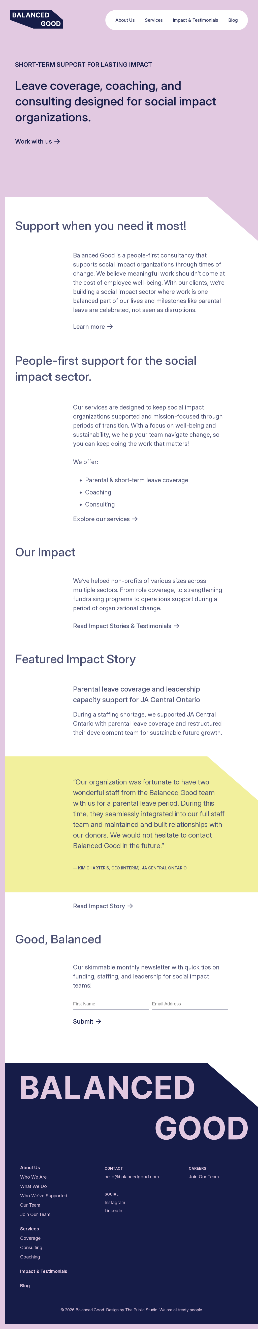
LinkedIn (113, 1210)
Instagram (115, 1202)
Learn (93, 327)
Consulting (31, 1247)
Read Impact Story (103, 907)
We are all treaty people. (181, 1309)
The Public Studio (141, 1309)
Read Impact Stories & (126, 626)
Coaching (30, 1256)
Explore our (105, 520)
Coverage (30, 1238)
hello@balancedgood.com (132, 1176)
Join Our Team (35, 1214)
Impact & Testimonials (196, 20)
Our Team (30, 1205)
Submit (87, 1021)
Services (155, 20)
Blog (234, 20)
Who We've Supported (43, 1195)
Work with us (37, 141)
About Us (126, 20)
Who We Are (33, 1177)
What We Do (33, 1186)
